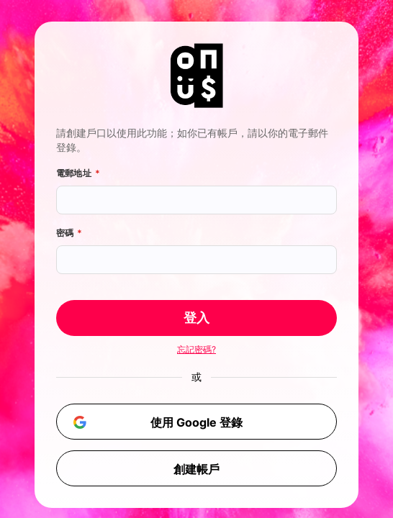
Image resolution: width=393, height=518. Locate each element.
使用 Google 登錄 (155, 421)
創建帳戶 (196, 469)
